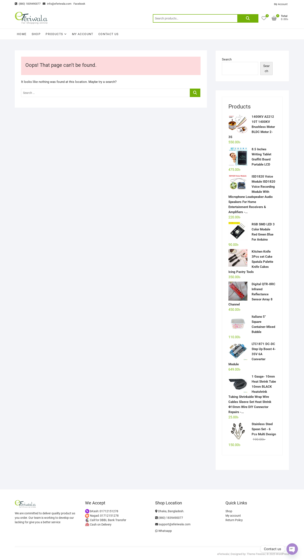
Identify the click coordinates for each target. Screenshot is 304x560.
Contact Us (108, 34)
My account (82, 34)
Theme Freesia (256, 554)
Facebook (79, 3)
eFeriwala (223, 554)
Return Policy (234, 520)
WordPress (282, 554)
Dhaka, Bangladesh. (169, 511)
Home (22, 34)
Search (247, 18)
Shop (36, 34)
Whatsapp (163, 531)
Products (54, 34)
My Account (281, 4)
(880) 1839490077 (28, 3)
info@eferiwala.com (57, 3)
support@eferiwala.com (172, 524)
